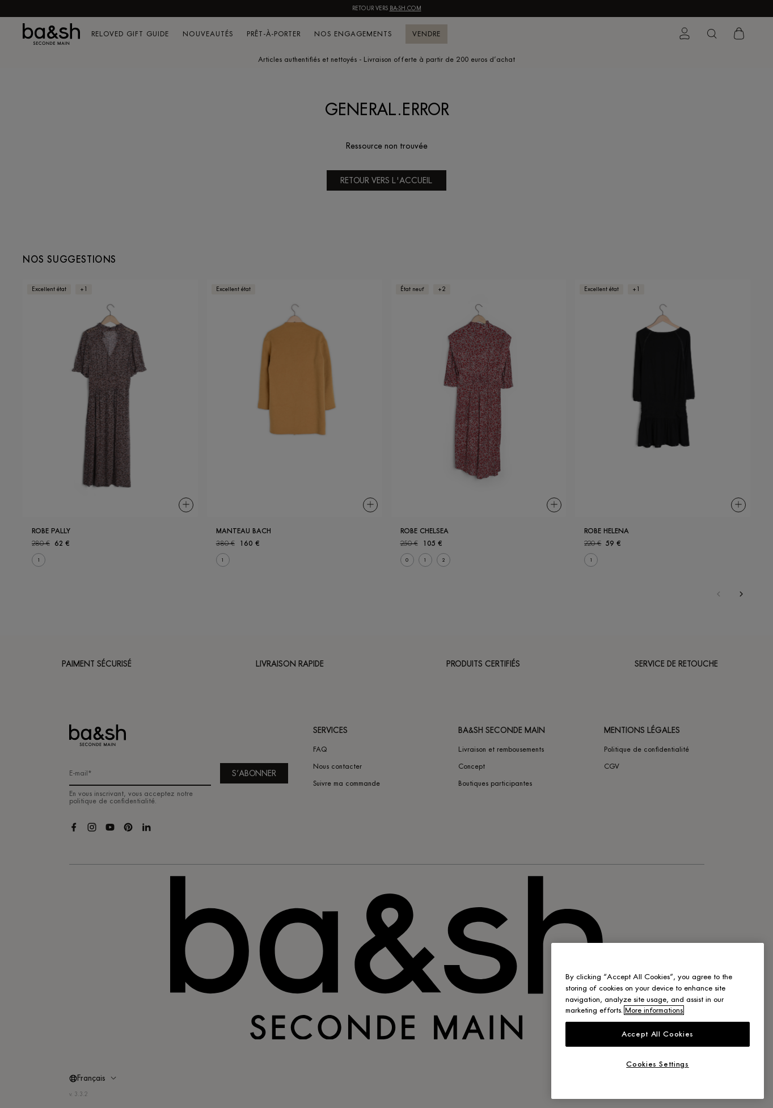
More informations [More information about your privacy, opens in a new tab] (654, 1010)
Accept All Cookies (658, 1034)
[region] (657, 1021)
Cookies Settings (657, 1064)
